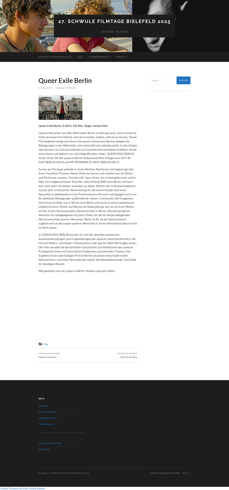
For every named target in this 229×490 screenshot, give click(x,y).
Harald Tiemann (65, 88)
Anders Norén (171, 473)
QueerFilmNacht (98, 57)
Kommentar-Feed (47, 417)
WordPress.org (46, 424)
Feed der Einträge (47, 411)
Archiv (120, 57)
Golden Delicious (50, 355)
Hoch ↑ (186, 473)
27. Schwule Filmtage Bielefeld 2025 (114, 21)
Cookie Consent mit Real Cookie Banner (22, 488)
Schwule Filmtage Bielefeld (55, 57)
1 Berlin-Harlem (127, 355)
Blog (80, 57)
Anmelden (44, 405)
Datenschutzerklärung (50, 443)
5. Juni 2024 (45, 88)
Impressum (44, 449)
